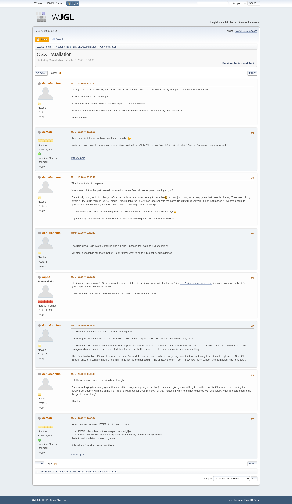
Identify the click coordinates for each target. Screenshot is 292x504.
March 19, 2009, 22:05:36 (83, 277)
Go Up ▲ (255, 500)
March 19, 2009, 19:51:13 (83, 132)
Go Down (41, 73)
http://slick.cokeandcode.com (196, 283)
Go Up (39, 464)
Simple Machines (58, 500)
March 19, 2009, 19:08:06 (83, 83)
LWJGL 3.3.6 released (246, 31)
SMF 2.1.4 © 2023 (40, 500)
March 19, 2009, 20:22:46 (83, 233)
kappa (45, 277)
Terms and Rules (241, 500)
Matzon (46, 132)
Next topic (249, 63)
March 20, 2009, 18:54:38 (83, 418)
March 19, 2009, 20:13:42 (83, 177)
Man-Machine (51, 83)
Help (230, 500)
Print (252, 73)
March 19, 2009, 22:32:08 (83, 325)
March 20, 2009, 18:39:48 (83, 374)
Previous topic (231, 63)
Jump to (208, 478)
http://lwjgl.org (78, 158)
